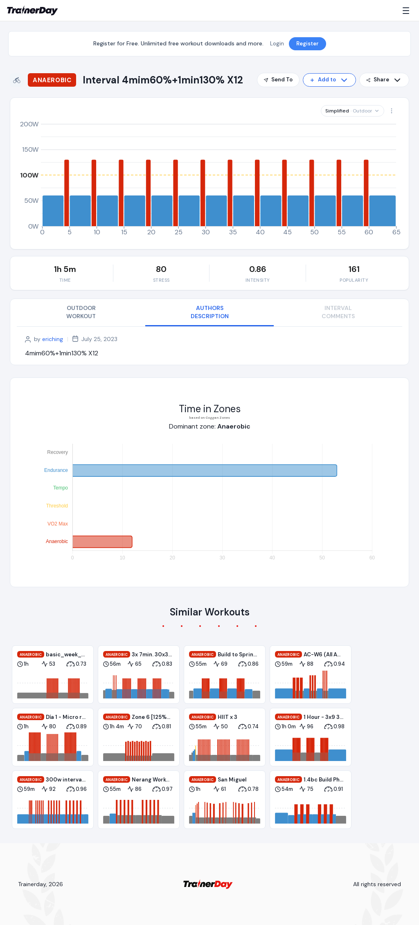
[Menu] (407, 10)
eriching (52, 339)
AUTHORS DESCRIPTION (210, 312)
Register (307, 43)
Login (277, 43)
